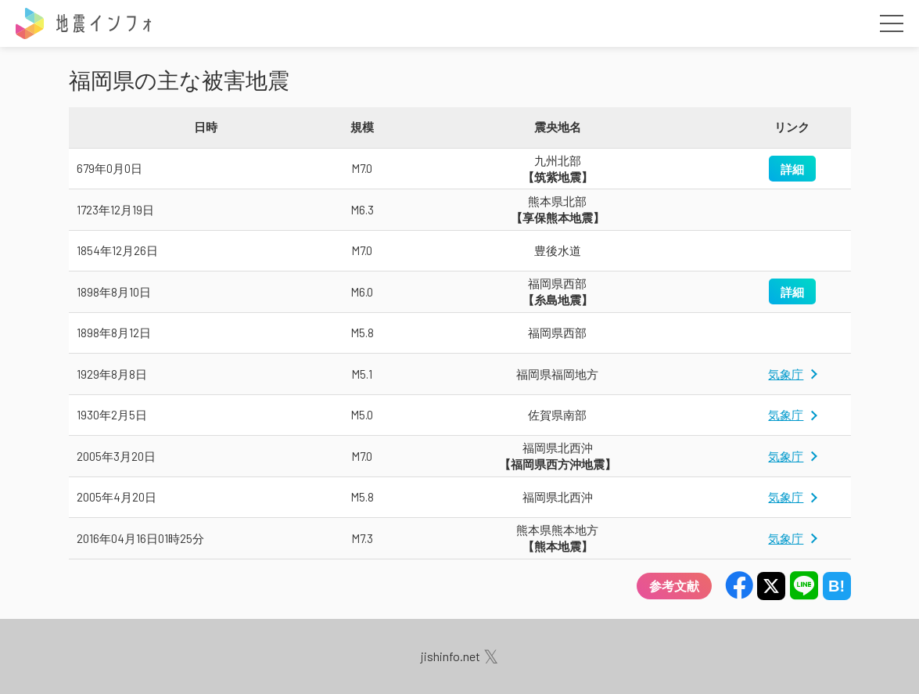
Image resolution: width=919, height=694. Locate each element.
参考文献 (674, 585)
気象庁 (785, 374)
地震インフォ (84, 23)
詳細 (792, 168)
